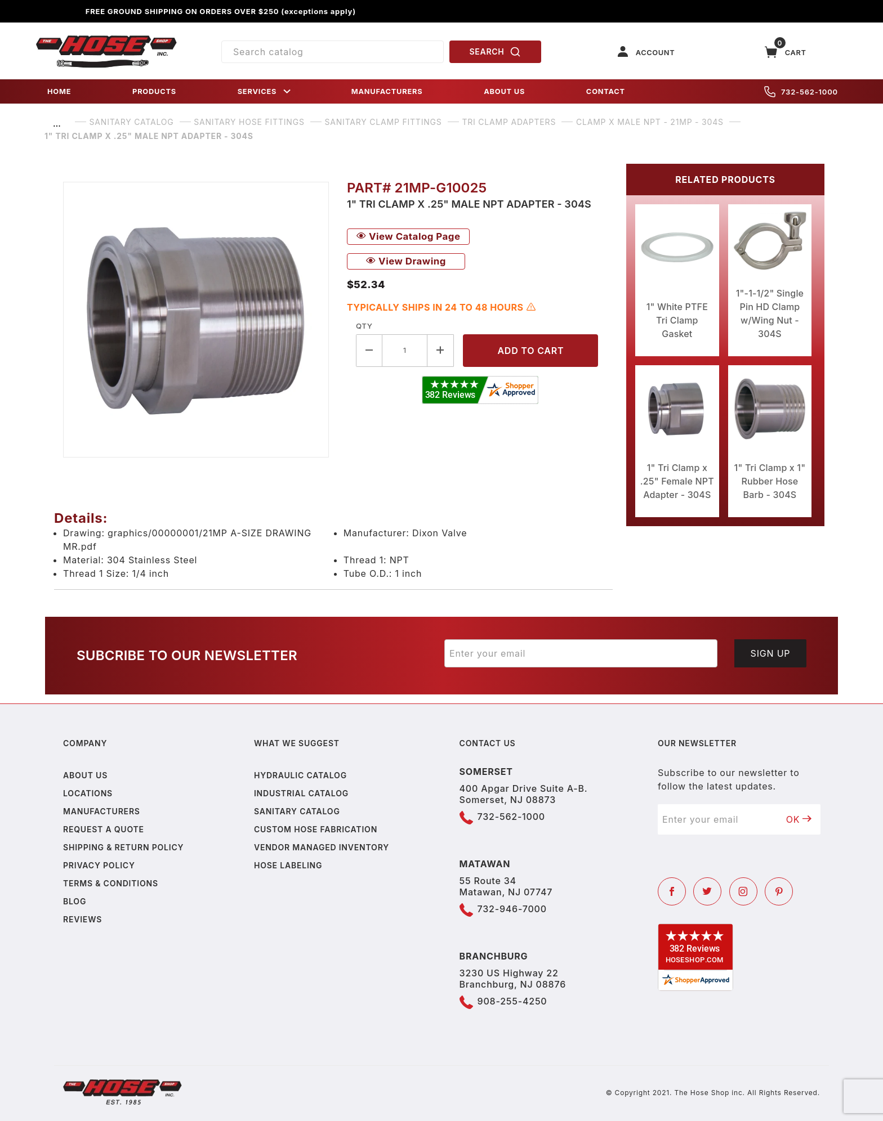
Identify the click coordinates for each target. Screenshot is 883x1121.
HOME (59, 91)
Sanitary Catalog (297, 811)
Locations (88, 793)
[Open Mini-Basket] (785, 52)
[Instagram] (743, 891)
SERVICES (265, 91)
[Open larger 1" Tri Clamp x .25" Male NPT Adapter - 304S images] (196, 320)
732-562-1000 (801, 91)
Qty (364, 325)
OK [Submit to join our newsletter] (799, 819)
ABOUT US (504, 91)
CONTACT (605, 91)
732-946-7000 (512, 908)
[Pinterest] (779, 891)
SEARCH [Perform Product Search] (495, 51)
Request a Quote (103, 829)
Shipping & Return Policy (123, 847)
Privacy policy (99, 865)
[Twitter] (707, 891)
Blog (74, 901)
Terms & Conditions (110, 883)
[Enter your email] (580, 653)
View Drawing (406, 261)
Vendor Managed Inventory (321, 847)
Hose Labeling (288, 865)
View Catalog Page (408, 236)
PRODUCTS (154, 91)
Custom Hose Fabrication (315, 829)
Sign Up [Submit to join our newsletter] (771, 653)
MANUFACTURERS (387, 91)
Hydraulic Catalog (300, 775)
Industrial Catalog (301, 793)
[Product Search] (332, 52)
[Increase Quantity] (440, 350)
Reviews (82, 919)
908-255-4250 (512, 1001)
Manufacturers (101, 811)
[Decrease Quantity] (369, 350)
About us (85, 775)
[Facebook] (672, 891)
